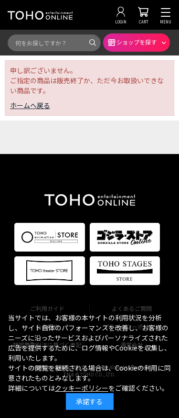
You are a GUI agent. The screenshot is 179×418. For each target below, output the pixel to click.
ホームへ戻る (30, 105)
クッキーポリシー (81, 388)
